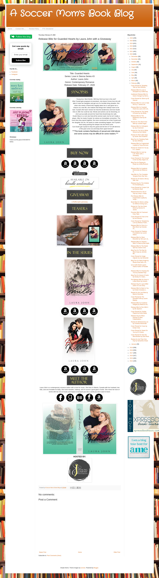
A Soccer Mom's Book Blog (71, 13)
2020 (131, 54)
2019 (131, 347)
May (132, 75)
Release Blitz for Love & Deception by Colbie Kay (139, 90)
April (132, 78)
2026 (131, 38)
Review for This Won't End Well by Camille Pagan (139, 122)
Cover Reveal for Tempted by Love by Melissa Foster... (140, 221)
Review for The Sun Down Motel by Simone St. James (139, 208)
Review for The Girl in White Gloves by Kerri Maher (139, 131)
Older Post (117, 552)
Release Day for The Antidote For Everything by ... (140, 184)
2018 (131, 350)
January (134, 344)
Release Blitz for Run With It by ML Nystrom (139, 308)
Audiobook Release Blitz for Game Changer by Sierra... (140, 95)
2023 (131, 46)
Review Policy (34, 29)
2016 (131, 355)
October (134, 62)
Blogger (96, 568)
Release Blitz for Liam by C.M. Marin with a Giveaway (138, 153)
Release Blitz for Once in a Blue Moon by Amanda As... (139, 227)
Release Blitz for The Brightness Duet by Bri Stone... (138, 117)
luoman (83, 568)
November (134, 59)
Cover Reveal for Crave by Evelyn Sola (139, 327)
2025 (131, 40)
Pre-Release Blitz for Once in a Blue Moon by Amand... (140, 280)
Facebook (14, 72)
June (133, 72)
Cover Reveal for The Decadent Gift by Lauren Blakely (139, 298)
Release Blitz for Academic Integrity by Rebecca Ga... (140, 303)
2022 (131, 49)
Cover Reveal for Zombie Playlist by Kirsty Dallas (139, 312)
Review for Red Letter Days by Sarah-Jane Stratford (139, 135)
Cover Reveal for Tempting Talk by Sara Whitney (139, 86)
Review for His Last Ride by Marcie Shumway (139, 293)
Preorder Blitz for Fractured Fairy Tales (139, 213)
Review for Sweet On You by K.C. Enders (139, 148)
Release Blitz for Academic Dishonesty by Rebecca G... (139, 170)
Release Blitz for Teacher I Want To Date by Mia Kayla (140, 242)
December (134, 56)
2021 (131, 51)
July (132, 70)
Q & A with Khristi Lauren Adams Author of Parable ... (139, 266)
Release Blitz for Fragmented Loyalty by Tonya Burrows (140, 144)
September (134, 64)
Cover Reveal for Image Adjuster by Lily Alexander (139, 257)
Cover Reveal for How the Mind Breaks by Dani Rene (140, 335)
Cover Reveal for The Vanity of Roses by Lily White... (139, 112)
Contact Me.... (20, 29)
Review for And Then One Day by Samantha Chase (139, 340)
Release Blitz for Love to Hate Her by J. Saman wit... (140, 103)
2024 (131, 43)
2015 (131, 358)
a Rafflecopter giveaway (80, 202)
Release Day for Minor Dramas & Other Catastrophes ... (138, 317)
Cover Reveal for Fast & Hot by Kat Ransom (139, 217)
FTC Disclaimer (47, 29)
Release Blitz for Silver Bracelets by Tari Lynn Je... (140, 238)
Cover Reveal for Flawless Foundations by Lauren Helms (139, 233)
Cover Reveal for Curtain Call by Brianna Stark (140, 188)
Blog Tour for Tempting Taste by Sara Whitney (139, 140)
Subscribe (21, 60)
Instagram (14, 74)
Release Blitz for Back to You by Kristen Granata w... (140, 289)
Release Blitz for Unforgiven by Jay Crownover (139, 127)
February (134, 83)
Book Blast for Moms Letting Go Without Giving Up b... (139, 202)
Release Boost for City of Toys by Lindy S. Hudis (139, 192)
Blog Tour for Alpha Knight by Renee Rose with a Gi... (140, 261)
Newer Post (42, 552)
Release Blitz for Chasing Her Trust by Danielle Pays (140, 271)
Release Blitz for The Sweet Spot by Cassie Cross (139, 246)
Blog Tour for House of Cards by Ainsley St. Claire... (140, 276)
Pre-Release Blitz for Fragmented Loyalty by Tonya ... (139, 197)
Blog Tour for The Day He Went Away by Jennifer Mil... (139, 251)
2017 (131, 353)
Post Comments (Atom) (54, 555)
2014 (131, 361)
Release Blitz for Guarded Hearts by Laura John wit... (140, 108)
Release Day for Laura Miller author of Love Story (139, 284)
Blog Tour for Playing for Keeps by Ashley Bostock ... (139, 164)
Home (10, 29)
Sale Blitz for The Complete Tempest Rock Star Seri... (139, 175)
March (133, 80)
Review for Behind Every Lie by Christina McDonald (139, 322)
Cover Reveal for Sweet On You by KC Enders (139, 331)
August (133, 67)
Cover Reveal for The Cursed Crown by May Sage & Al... (140, 159)
